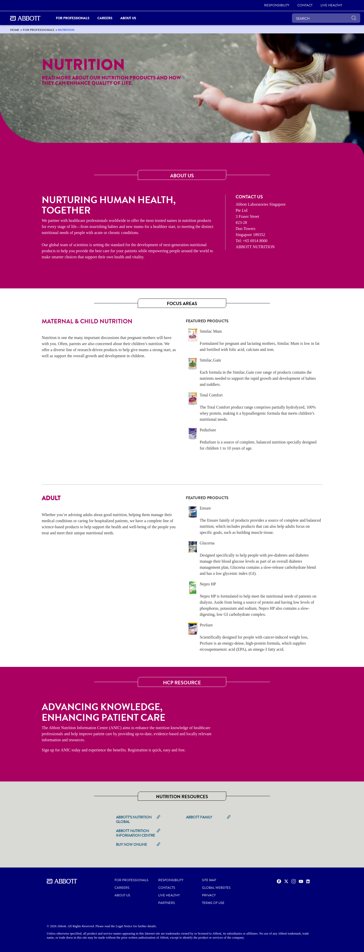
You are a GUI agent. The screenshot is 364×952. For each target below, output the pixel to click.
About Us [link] (128, 18)
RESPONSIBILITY (170, 880)
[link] (14, 30)
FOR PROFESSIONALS (131, 880)
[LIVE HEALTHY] (331, 5)
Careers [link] (104, 18)
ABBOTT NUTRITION (255, 247)
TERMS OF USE (213, 903)
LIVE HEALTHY (169, 895)
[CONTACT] (304, 5)
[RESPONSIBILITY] (276, 5)
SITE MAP (209, 880)
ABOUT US (122, 895)
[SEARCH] (326, 18)
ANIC (66, 750)
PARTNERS (166, 903)
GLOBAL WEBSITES (216, 887)
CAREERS (122, 887)
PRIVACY (209, 895)
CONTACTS (166, 887)
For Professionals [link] (72, 18)
